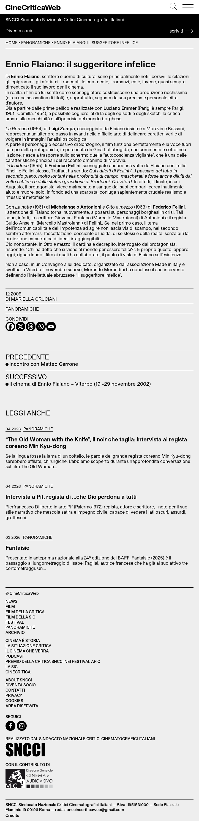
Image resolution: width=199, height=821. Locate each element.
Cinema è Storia (23, 640)
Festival (15, 622)
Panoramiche (36, 42)
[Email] (51, 326)
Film (10, 606)
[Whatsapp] (41, 326)
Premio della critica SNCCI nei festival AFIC (53, 661)
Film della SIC (20, 617)
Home (12, 42)
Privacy (14, 695)
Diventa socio (99, 31)
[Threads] (31, 326)
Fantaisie (17, 547)
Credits (12, 815)
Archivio (15, 632)
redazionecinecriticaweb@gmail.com (89, 809)
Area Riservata (22, 705)
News (11, 601)
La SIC (12, 666)
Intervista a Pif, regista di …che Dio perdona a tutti (71, 496)
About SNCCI (19, 680)
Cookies (14, 700)
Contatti (15, 690)
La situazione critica (28, 645)
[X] (20, 326)
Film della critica (25, 611)
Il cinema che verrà (27, 651)
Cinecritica (18, 672)
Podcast (15, 656)
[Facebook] (10, 326)
